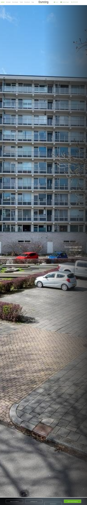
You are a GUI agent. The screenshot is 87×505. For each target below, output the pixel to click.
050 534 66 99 (71, 2)
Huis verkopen (14, 2)
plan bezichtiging (72, 501)
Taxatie (20, 2)
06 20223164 (79, 2)
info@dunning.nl (63, 2)
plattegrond (34, 501)
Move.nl (55, 2)
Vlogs (31, 2)
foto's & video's (14, 501)
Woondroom (25, 2)
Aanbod (2, 2)
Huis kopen (7, 2)
